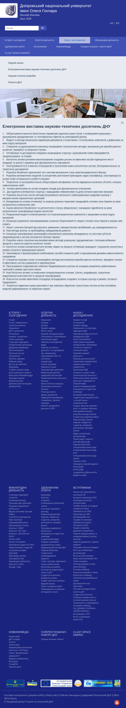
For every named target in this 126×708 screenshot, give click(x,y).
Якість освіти (47, 331)
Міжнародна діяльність (107, 40)
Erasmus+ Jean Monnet (19, 534)
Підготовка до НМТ (81, 514)
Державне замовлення (83, 531)
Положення (14, 334)
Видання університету (18, 659)
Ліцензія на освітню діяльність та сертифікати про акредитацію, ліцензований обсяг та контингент (52, 353)
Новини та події (80, 320)
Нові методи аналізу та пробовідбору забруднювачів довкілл (38, 230)
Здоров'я (45, 558)
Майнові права (15, 361)
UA (112, 23)
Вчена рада (78, 469)
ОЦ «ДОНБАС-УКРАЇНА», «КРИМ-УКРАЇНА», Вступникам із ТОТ (84, 611)
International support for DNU (21, 545)
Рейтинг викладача (70, 695)
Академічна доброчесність (85, 472)
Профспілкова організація (20, 345)
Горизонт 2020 (79, 461)
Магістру (45, 498)
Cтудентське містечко (50, 575)
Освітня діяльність (44, 40)
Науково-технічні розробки (22, 76)
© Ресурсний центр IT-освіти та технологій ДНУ (28, 701)
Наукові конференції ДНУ (84, 386)
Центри (44, 325)
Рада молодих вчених (83, 420)
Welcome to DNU (16, 564)
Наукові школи (15, 63)
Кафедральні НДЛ (81, 336)
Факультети (46, 320)
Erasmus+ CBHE (16, 528)
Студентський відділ (50, 539)
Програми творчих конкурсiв (85, 547)
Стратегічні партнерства (20, 517)
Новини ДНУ (14, 636)
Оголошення (78, 323)
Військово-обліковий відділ (21, 375)
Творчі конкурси (80, 561)
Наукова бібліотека (81, 444)
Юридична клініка (49, 578)
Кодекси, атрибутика (18, 336)
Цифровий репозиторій (51, 375)
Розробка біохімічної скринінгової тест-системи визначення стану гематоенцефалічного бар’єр (55, 172)
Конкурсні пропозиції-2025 (85, 498)
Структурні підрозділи (18, 342)
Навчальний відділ (49, 339)
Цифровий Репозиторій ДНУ (97, 695)
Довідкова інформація (19, 347)
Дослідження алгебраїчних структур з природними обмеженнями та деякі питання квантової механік (59, 191)
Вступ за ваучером (81, 617)
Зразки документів (49, 395)
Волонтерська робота (50, 567)
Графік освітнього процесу (53, 581)
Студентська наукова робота (86, 417)
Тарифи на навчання (82, 520)
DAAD (11, 536)
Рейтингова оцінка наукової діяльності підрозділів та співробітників (85, 381)
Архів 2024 (78, 619)
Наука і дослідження (74, 40)
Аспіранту (45, 500)
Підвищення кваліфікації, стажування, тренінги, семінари (52, 400)
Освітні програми (48, 364)
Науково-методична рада (52, 334)
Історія (12, 320)
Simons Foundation (17, 542)
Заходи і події (15, 567)
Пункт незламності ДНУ (51, 586)
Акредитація (46, 361)
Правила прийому (81, 528)
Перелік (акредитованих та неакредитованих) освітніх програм (85, 536)
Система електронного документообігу (24, 695)
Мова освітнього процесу (52, 384)
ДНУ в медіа (14, 639)
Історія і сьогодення (15, 40)
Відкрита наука (80, 475)
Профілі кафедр (48, 328)
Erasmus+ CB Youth (17, 531)
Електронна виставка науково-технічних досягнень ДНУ (37, 69)
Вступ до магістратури (83, 556)
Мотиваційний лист (81, 517)
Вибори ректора (16, 381)
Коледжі (44, 323)
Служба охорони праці (19, 370)
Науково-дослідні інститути (85, 334)
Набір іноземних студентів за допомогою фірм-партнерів (20, 550)
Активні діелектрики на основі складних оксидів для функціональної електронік (48, 188)
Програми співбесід (82, 606)
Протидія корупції (16, 378)
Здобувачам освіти (14, 46)
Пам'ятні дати (15, 667)
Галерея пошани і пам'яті (52, 639)
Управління (14, 328)
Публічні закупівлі (17, 359)
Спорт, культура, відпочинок (53, 561)
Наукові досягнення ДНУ (84, 359)
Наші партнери (15, 520)
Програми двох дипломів (52, 370)
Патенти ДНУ (15, 82)
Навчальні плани (48, 367)
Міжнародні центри (17, 556)
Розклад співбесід (81, 569)
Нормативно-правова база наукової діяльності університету (85, 364)
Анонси (12, 642)
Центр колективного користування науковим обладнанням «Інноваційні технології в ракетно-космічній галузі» (85, 345)
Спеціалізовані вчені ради (84, 447)
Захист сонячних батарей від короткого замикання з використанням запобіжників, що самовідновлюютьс (61, 227)
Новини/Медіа (63, 46)
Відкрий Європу (48, 584)
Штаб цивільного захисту (20, 373)
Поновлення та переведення (86, 603)
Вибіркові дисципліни (50, 373)
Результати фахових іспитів (85, 572)
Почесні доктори (16, 339)
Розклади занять (48, 392)
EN (117, 23)
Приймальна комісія (82, 522)
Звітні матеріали (16, 350)
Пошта (13, 698)
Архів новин (14, 645)
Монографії (78, 467)
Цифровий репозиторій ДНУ (53, 547)
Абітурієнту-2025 (80, 525)
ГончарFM (13, 664)
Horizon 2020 (14, 539)
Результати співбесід (82, 575)
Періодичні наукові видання (85, 464)
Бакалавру (46, 495)
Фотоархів (13, 661)
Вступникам (40, 46)
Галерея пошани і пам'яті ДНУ (96, 46)
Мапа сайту (52, 695)
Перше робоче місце (50, 564)
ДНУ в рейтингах (16, 331)
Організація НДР (80, 370)
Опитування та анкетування (53, 336)
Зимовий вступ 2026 (82, 511)
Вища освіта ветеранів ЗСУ (85, 558)
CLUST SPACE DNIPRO (17, 53)
